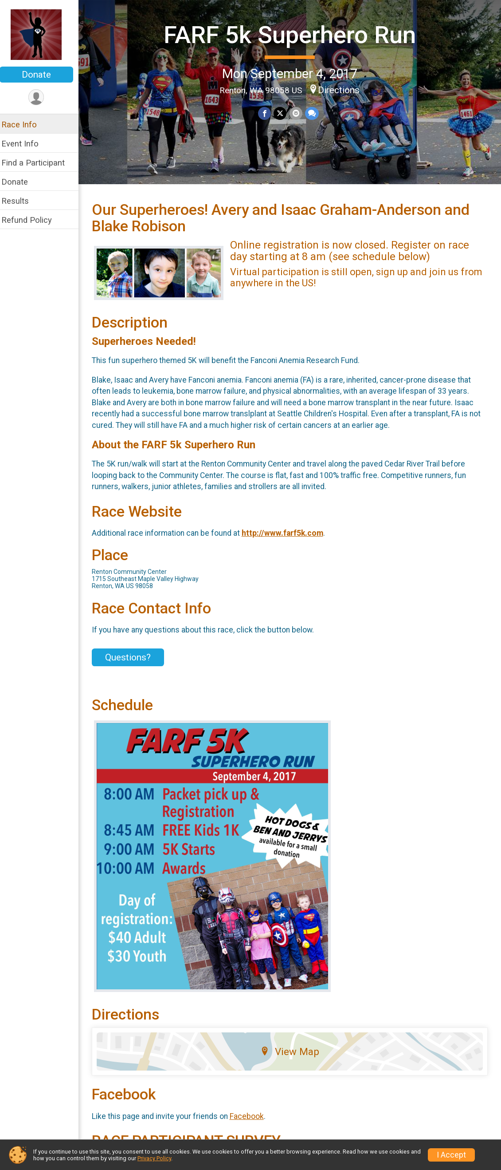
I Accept (451, 1154)
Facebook (252, 1122)
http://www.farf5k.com (288, 539)
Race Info (25, 124)
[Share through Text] (314, 113)
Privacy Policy (154, 1158)
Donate (42, 74)
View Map (292, 1057)
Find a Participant (38, 162)
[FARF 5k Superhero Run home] (42, 34)
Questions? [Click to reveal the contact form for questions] (134, 663)
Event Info (25, 143)
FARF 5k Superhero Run (293, 35)
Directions (342, 89)
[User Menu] (42, 97)
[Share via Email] (298, 113)
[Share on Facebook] (267, 113)
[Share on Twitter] (283, 113)
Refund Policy (32, 220)
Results (21, 201)
